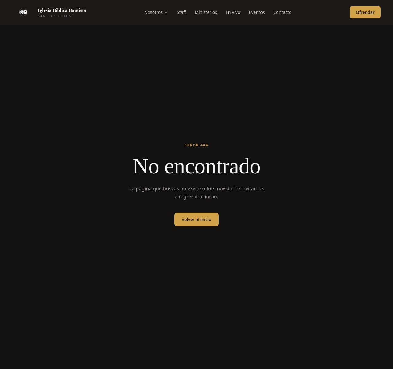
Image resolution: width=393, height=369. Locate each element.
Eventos (257, 12)
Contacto (282, 12)
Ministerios (206, 12)
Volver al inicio (197, 219)
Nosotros (156, 12)
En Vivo (233, 12)
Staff (181, 12)
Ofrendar (365, 12)
